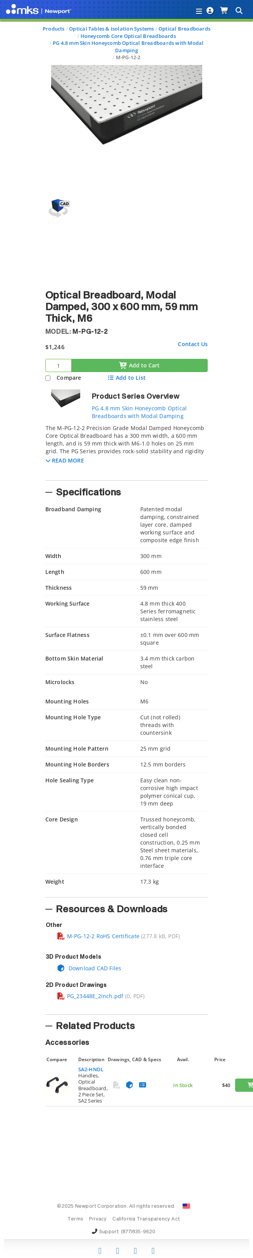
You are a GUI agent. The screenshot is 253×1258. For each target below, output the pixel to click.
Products (54, 28)
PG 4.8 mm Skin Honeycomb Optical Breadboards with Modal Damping (128, 46)
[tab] (127, 450)
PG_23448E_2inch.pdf (90, 996)
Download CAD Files (89, 968)
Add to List (126, 377)
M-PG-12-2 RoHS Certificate (98, 936)
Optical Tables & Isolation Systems (111, 28)
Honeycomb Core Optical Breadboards (128, 35)
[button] (65, 460)
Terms (75, 1219)
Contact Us (193, 344)
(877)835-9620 (138, 1232)
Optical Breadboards (184, 28)
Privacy (98, 1219)
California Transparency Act (146, 1219)
